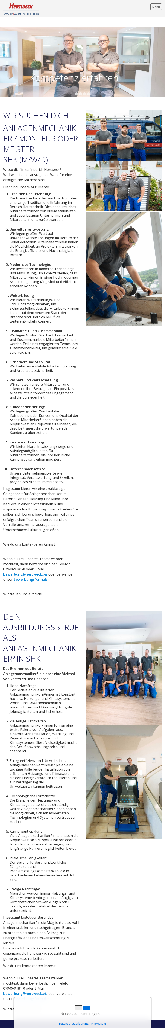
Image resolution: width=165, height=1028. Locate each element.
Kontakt (73, 1019)
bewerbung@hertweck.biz (25, 564)
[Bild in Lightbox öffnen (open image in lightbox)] (124, 176)
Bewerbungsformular (31, 569)
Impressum (23, 1019)
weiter (161, 55)
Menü (156, 7)
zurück (4, 55)
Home (7, 1019)
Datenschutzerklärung (49, 1019)
